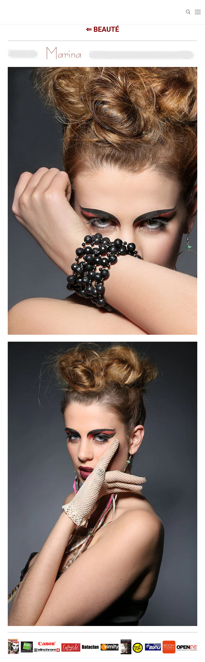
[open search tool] (188, 12)
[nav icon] (198, 12)
